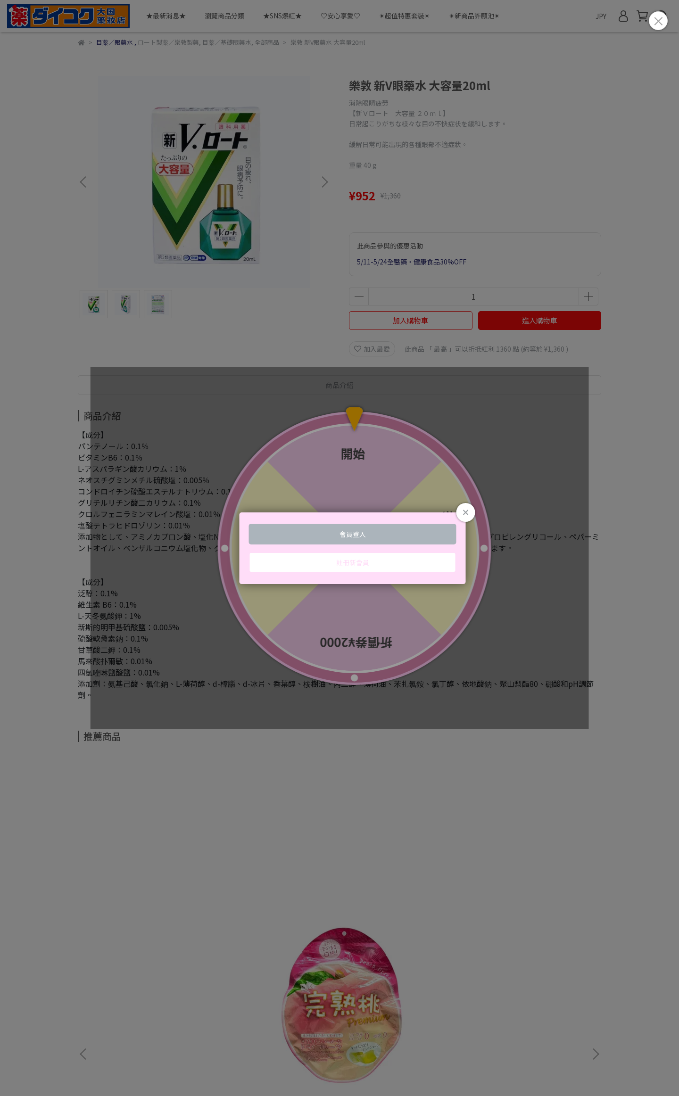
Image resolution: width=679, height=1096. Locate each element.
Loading (339, 548)
